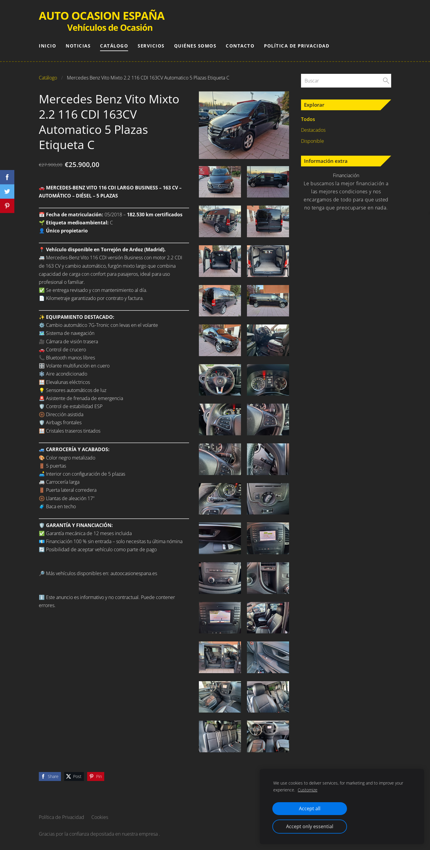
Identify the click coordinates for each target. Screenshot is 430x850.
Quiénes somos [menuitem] (195, 46)
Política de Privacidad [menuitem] (296, 46)
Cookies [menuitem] (99, 817)
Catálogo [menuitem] (114, 46)
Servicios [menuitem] (151, 46)
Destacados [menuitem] (313, 130)
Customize (307, 790)
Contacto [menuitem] (240, 46)
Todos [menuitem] (308, 119)
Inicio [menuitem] (47, 46)
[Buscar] (346, 81)
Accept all (309, 808)
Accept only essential (309, 826)
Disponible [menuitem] (312, 141)
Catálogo (48, 77)
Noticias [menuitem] (78, 46)
